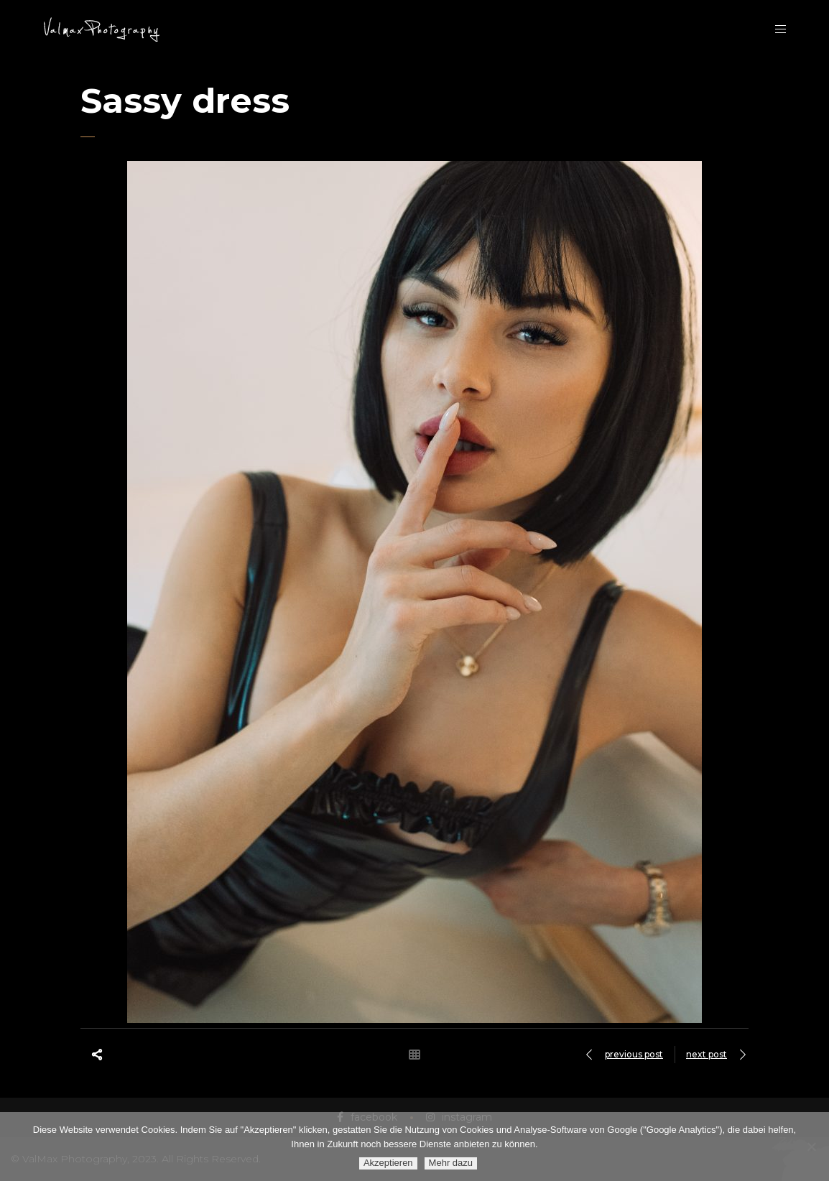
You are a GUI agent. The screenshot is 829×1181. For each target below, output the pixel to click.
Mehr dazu (451, 1162)
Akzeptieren (388, 1162)
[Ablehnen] (811, 1146)
